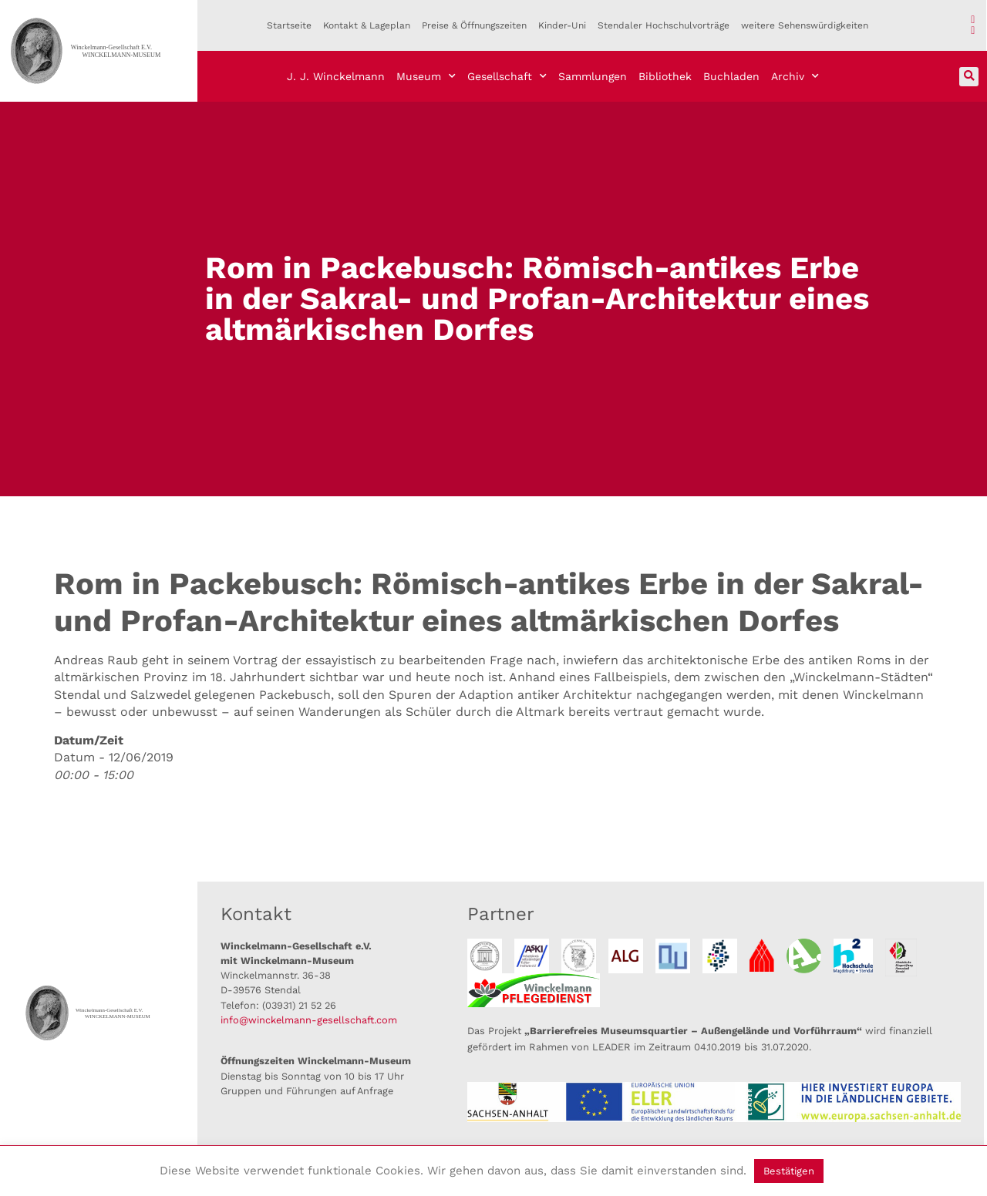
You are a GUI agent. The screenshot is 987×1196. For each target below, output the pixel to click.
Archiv (795, 76)
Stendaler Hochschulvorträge (663, 25)
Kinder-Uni (562, 25)
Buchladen (731, 76)
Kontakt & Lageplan (366, 25)
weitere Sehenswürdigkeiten (804, 25)
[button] (969, 76)
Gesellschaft (507, 76)
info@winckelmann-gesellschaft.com (309, 1020)
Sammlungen (592, 76)
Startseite (289, 25)
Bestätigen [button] (788, 1171)
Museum (426, 76)
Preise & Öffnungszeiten (474, 25)
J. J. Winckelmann (336, 76)
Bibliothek (665, 76)
